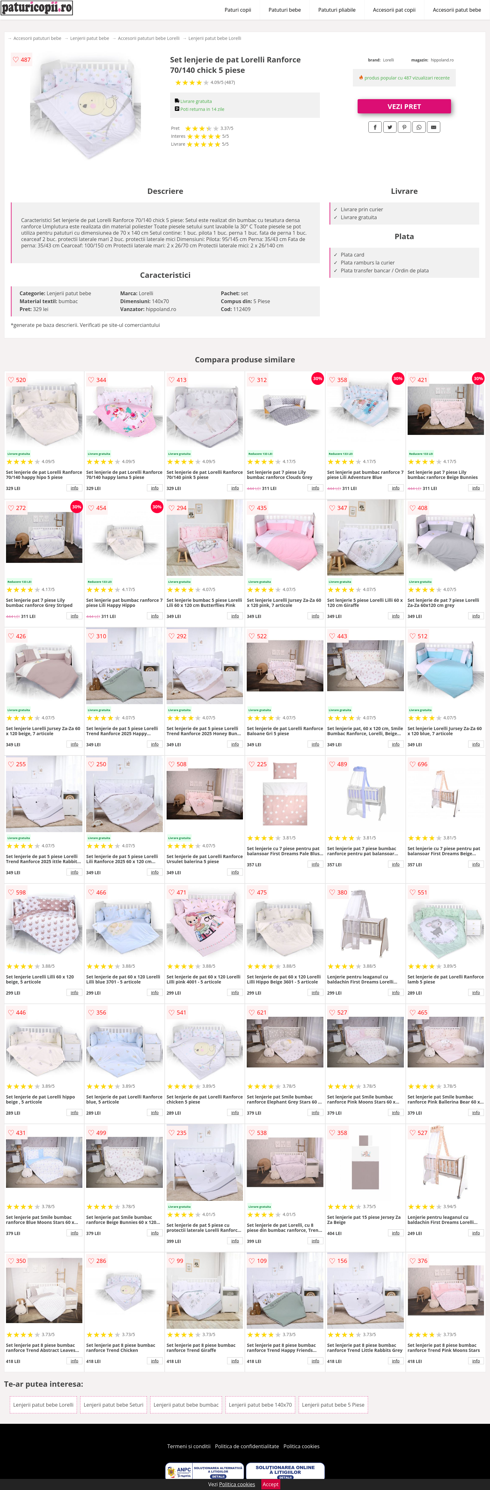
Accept (271, 1484)
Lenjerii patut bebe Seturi (113, 1404)
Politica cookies (301, 1446)
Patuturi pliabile (337, 9)
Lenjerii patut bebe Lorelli (214, 38)
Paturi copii (238, 9)
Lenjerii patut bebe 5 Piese (333, 1404)
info (74, 488)
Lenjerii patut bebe (89, 38)
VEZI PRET (404, 106)
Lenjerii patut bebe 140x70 (260, 1404)
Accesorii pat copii (394, 9)
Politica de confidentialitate (247, 1446)
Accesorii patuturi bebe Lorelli (149, 38)
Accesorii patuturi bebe (37, 38)
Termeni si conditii (189, 1446)
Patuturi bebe (285, 9)
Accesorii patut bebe (457, 9)
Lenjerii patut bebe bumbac (186, 1404)
